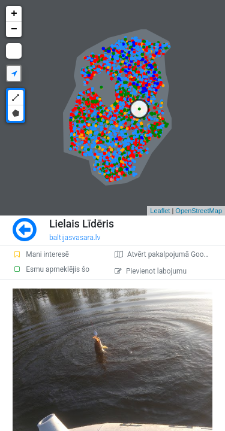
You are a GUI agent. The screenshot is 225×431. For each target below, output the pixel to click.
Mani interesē (41, 254)
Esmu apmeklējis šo (51, 269)
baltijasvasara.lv (75, 237)
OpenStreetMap (198, 210)
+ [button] (14, 14)
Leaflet (160, 210)
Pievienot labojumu (151, 271)
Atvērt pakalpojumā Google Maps (170, 254)
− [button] (14, 29)
